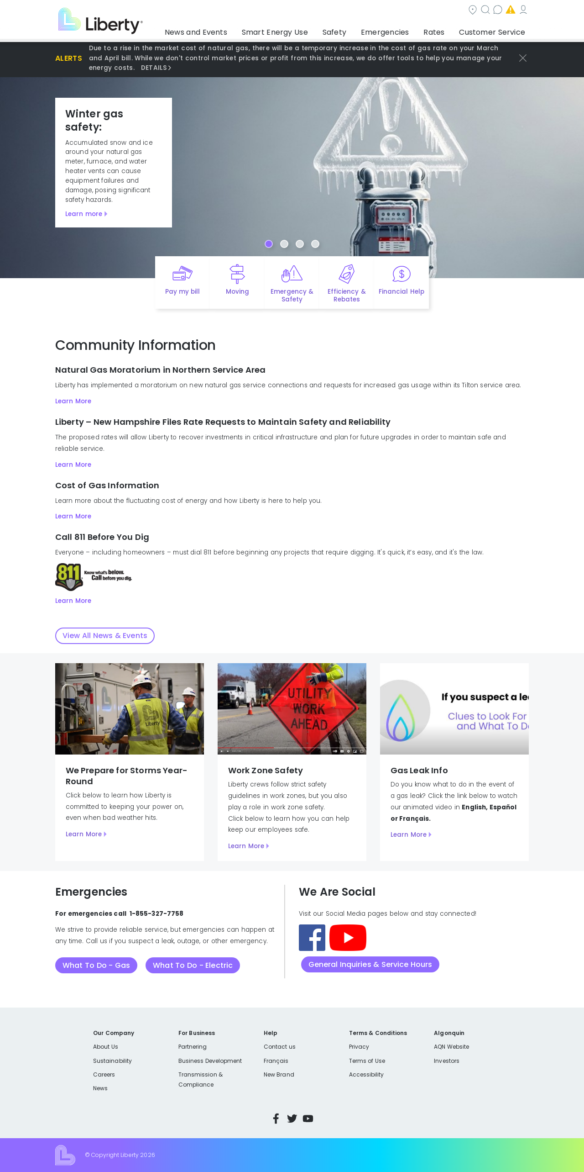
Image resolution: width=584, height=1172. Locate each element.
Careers (104, 1074)
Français (276, 1061)
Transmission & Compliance (200, 1079)
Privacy (359, 1047)
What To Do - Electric (193, 965)
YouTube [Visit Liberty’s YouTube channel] (308, 1118)
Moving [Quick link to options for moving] (237, 291)
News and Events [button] (233, 29)
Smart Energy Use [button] (303, 29)
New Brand (279, 1074)
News (100, 1088)
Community (297, 11)
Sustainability (112, 1061)
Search (347, 11)
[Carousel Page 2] (284, 244)
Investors (446, 1061)
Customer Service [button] (495, 29)
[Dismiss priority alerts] (523, 58)
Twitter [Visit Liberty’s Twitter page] (292, 1118)
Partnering (192, 1047)
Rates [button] (443, 29)
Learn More (73, 401)
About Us (105, 1047)
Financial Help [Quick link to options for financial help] (401, 291)
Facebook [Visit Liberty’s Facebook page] (276, 1118)
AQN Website (451, 1047)
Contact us (395, 11)
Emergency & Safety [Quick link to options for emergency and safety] (292, 295)
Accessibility (366, 1074)
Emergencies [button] (400, 29)
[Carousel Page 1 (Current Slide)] (268, 244)
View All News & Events (105, 635)
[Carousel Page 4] (315, 244)
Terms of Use (367, 1061)
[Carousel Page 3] (300, 244)
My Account (509, 11)
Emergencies (451, 11)
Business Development (210, 1061)
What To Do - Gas (96, 965)
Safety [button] (355, 29)
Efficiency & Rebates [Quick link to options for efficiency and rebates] (346, 295)
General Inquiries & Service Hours (370, 964)
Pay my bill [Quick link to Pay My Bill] (182, 291)
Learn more (83, 214)
